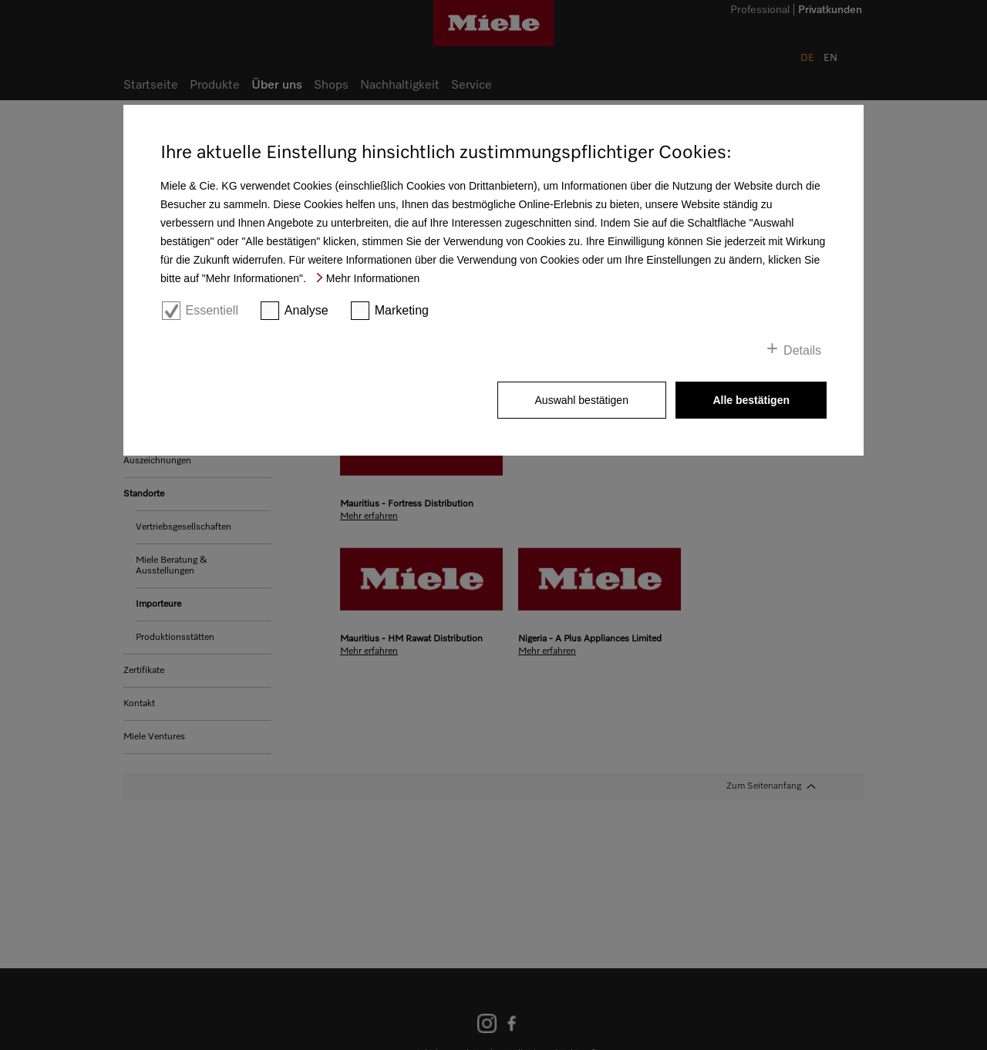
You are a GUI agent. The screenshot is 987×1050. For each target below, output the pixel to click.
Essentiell (211, 310)
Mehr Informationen (372, 278)
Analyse (306, 310)
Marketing (402, 310)
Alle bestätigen (751, 400)
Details (802, 350)
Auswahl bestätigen (581, 400)
